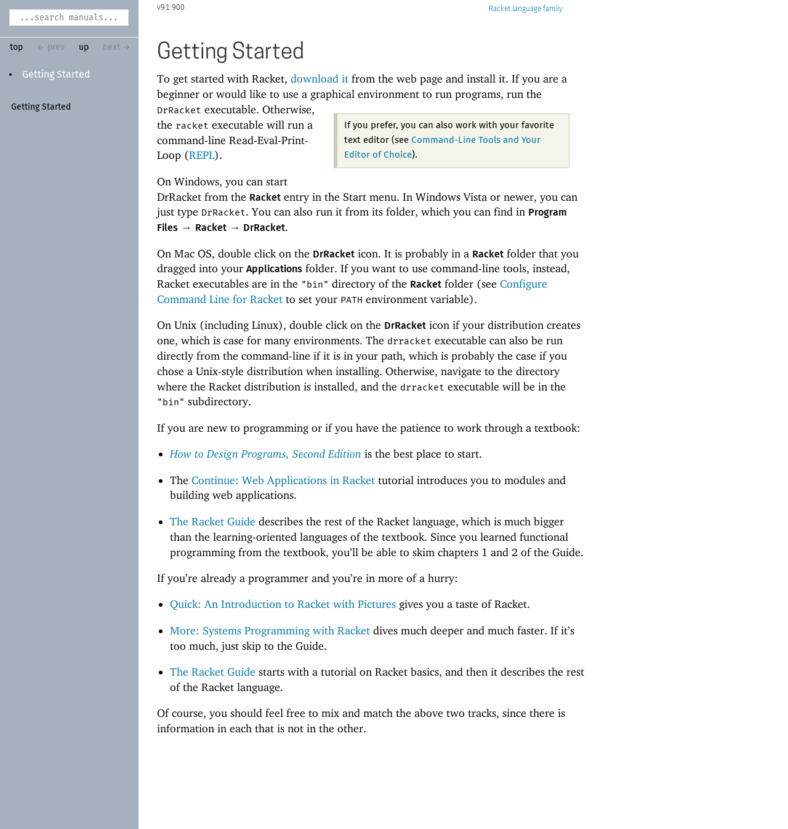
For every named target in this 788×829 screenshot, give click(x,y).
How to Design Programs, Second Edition (265, 453)
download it (319, 78)
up (84, 47)
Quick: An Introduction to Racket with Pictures (283, 603)
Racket (526, 9)
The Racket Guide (212, 521)
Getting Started (56, 74)
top (16, 47)
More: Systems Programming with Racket (270, 630)
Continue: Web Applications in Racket (283, 480)
